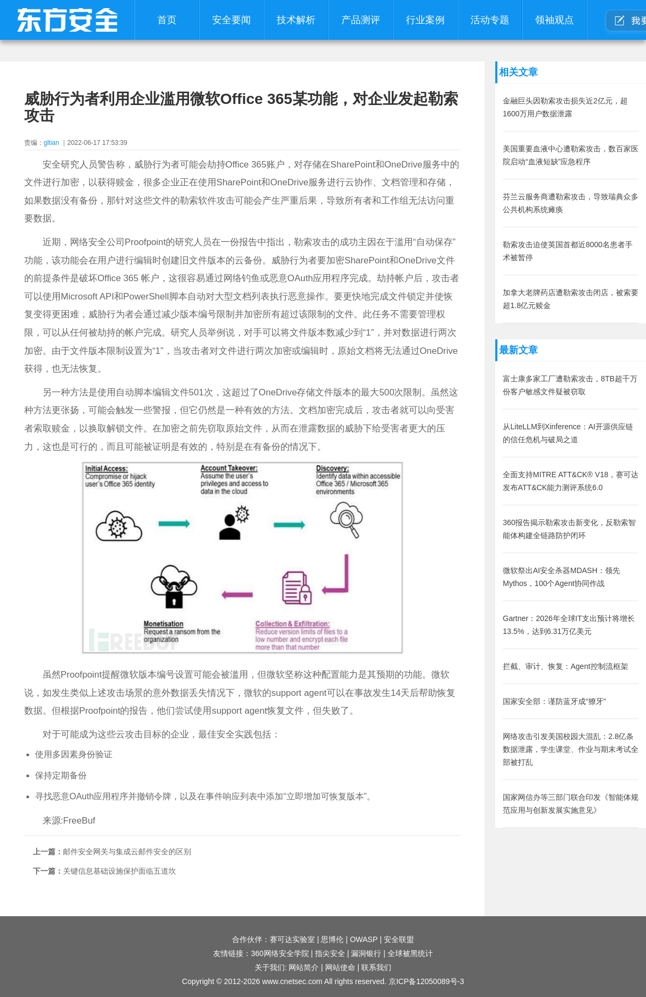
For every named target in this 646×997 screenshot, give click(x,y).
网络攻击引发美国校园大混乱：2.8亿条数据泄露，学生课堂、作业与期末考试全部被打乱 (570, 749)
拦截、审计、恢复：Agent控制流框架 (565, 666)
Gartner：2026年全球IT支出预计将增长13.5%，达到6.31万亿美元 (569, 625)
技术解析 (296, 20)
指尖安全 (330, 953)
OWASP (364, 939)
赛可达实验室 (292, 939)
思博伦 (332, 939)
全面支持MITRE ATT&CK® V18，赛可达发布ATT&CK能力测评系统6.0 (570, 481)
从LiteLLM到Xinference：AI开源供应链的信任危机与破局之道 (568, 433)
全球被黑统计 (410, 953)
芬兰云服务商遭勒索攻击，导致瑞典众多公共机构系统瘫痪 (570, 203)
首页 (167, 20)
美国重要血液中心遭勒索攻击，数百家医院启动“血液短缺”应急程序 (570, 155)
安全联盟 (399, 939)
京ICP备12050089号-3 (426, 981)
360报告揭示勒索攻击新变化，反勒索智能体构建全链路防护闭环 (569, 529)
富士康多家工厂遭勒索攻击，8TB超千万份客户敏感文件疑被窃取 (570, 385)
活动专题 (490, 20)
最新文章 (518, 350)
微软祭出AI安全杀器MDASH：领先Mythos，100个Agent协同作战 (561, 577)
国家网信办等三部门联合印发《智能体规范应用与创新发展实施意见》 (570, 803)
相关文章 (518, 72)
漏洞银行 (366, 953)
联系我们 (376, 967)
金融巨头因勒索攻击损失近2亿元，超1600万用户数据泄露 (565, 107)
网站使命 (340, 967)
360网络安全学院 (279, 953)
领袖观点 (554, 20)
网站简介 (304, 967)
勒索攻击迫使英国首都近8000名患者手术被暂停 (568, 251)
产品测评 (360, 20)
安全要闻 (231, 20)
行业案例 (425, 20)
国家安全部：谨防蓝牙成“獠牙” (554, 701)
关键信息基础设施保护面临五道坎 (119, 871)
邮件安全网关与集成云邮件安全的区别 (127, 851)
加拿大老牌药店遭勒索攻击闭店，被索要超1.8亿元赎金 (570, 299)
